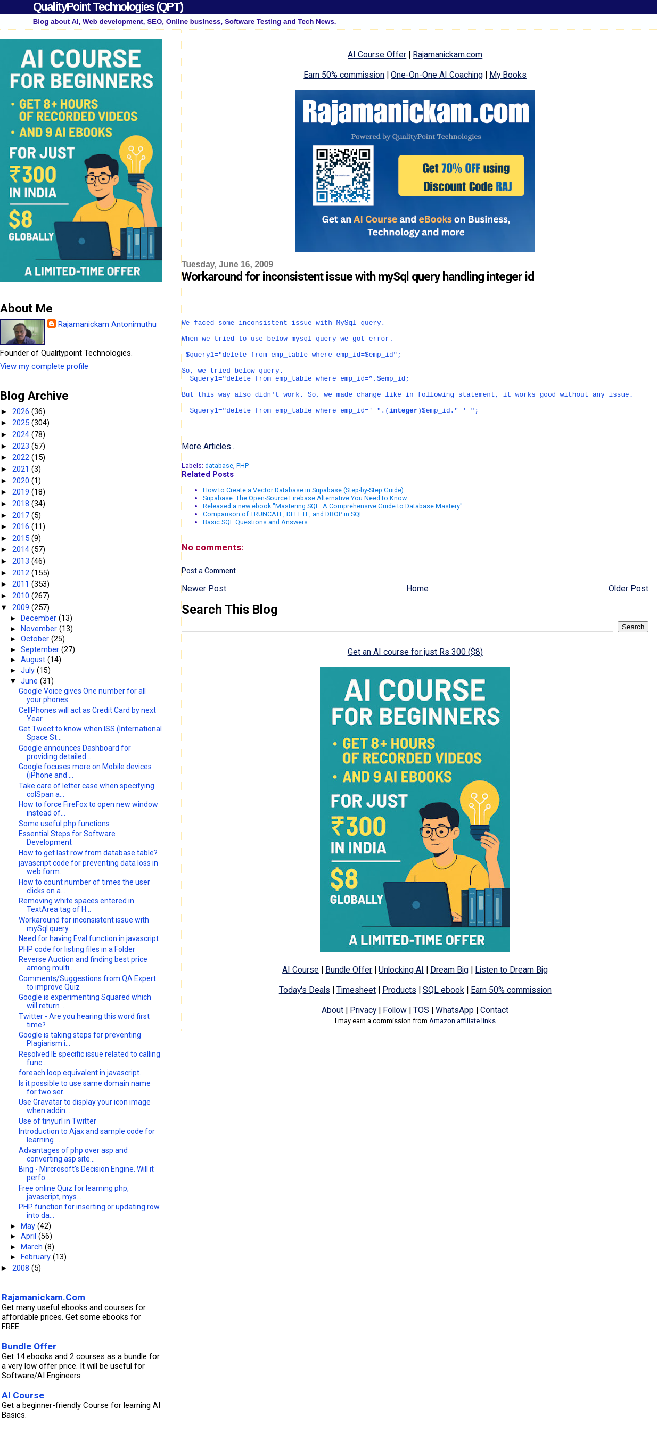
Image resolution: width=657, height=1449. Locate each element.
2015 (21, 538)
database (219, 486)
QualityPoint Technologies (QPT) (108, 6)
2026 (21, 411)
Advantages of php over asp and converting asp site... (73, 1154)
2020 (21, 480)
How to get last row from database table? (88, 853)
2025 (21, 422)
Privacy (363, 1031)
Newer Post (204, 609)
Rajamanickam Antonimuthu (107, 324)
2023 (21, 446)
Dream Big (449, 990)
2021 (21, 469)
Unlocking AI (401, 990)
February (37, 1257)
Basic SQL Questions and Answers (255, 543)
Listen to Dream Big (511, 990)
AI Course (300, 990)
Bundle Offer (348, 990)
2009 (21, 607)
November (40, 628)
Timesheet (356, 1011)
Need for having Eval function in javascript (89, 938)
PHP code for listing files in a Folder (77, 949)
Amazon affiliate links (462, 1041)
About (332, 1031)
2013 (21, 561)
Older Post (628, 609)
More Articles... (209, 467)
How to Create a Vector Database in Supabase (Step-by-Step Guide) (303, 511)
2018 (21, 503)
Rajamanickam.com (447, 55)
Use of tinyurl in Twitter (57, 1121)
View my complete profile (44, 366)
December (40, 618)
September (41, 649)
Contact (494, 1031)
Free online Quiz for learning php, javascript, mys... (74, 1192)
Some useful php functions (64, 823)
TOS (421, 1031)
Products (399, 1011)
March (33, 1246)
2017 (21, 515)
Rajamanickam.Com (43, 1297)
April (29, 1236)
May (29, 1226)
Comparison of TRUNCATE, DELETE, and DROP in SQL (283, 535)
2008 (21, 1268)
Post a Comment (209, 591)
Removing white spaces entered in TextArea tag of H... (76, 904)
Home (417, 609)
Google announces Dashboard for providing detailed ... (75, 752)
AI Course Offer (377, 55)
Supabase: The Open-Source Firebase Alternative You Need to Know (305, 519)
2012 (21, 573)
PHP (242, 486)
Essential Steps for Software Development (67, 837)
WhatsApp (455, 1031)
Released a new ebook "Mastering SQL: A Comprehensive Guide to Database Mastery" (333, 527)
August (34, 659)
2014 (21, 549)
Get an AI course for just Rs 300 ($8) (415, 673)
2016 (21, 526)
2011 (21, 584)
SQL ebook (443, 1011)
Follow (395, 1031)
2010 (21, 595)
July (29, 670)
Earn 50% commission (343, 75)
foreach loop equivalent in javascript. (80, 1072)
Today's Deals (304, 1011)
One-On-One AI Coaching (437, 75)
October (36, 639)
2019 (21, 492)
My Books (508, 75)
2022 (21, 457)
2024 (21, 434)
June (30, 681)
